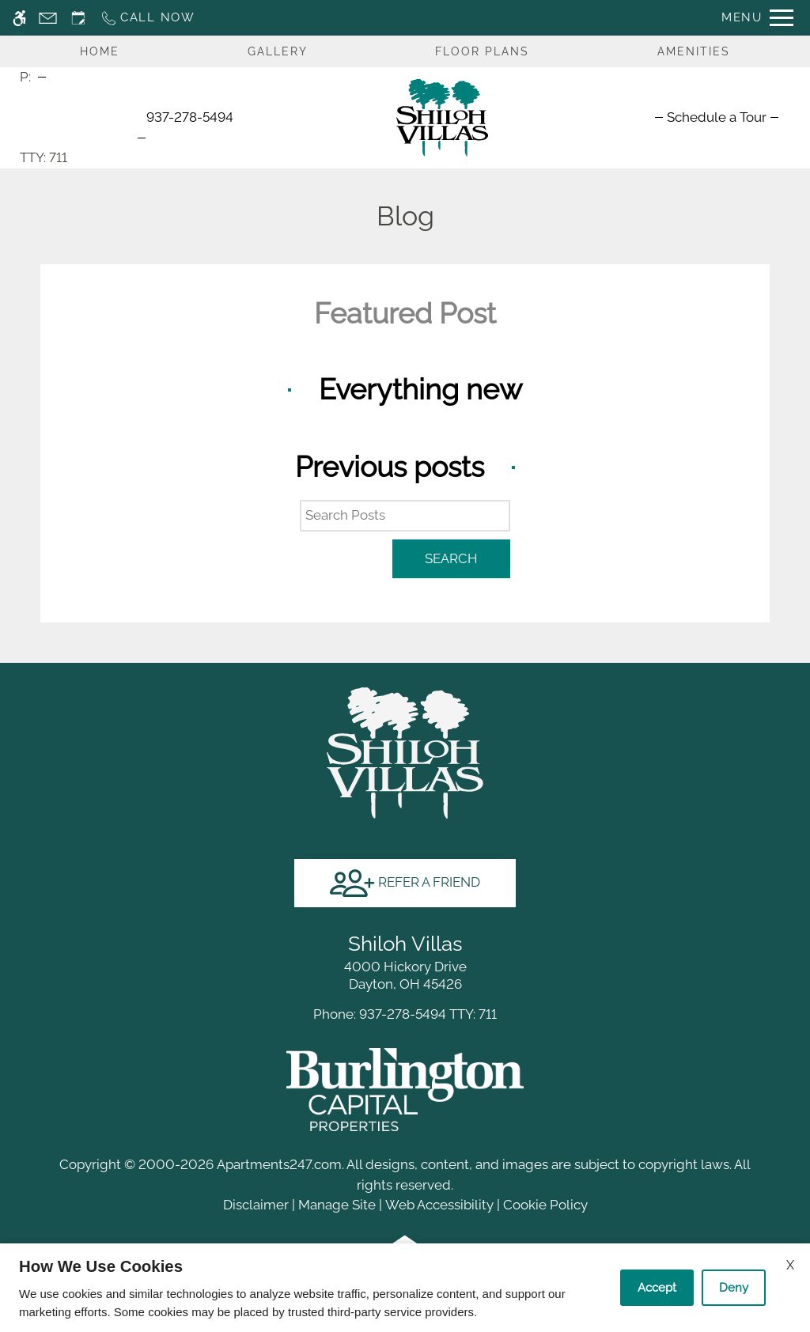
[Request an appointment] (78, 18)
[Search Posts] (405, 516)
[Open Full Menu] (757, 18)
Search (451, 558)
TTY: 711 (405, 1014)
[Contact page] (47, 18)
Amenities (693, 51)
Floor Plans (482, 51)
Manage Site (337, 1205)
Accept (657, 1288)
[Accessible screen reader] (19, 18)
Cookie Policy (545, 1205)
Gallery (278, 51)
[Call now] (147, 18)
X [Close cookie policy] (790, 1265)
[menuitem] (716, 117)
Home (99, 51)
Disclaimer (256, 1205)
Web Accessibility (439, 1205)
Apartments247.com (279, 1164)
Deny (733, 1288)
